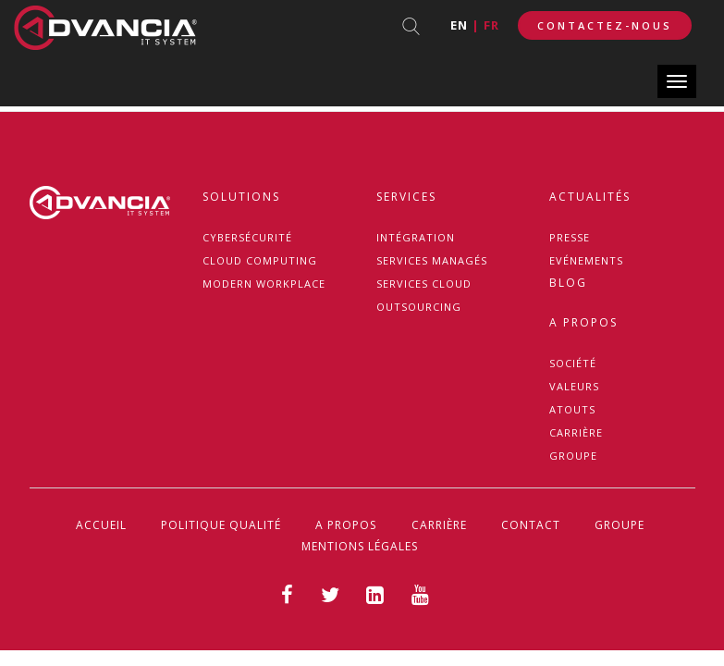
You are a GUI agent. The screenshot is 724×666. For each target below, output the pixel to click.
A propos (583, 322)
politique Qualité (221, 525)
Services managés (431, 260)
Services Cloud (424, 283)
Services (406, 196)
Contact (530, 525)
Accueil (101, 525)
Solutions (241, 196)
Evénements (586, 260)
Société (572, 363)
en (459, 25)
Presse (569, 237)
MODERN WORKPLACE (263, 283)
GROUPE (573, 455)
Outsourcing (418, 307)
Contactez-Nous (604, 25)
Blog (568, 282)
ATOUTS (572, 409)
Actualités (590, 196)
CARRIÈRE (576, 432)
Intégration (415, 237)
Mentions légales (359, 546)
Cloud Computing (259, 260)
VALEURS (574, 386)
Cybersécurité (247, 237)
